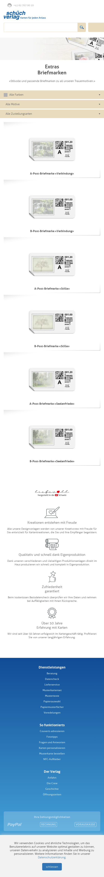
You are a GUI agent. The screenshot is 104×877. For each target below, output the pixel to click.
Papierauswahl (52, 701)
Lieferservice (52, 684)
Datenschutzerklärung (52, 857)
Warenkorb (96, 5)
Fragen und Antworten (52, 742)
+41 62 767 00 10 (20, 5)
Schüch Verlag (25, 15)
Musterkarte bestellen (52, 753)
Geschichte (52, 788)
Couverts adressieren (52, 731)
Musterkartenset (52, 690)
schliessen (52, 866)
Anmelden (88, 5)
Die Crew (52, 783)
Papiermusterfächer (52, 707)
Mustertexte (52, 695)
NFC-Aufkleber (52, 759)
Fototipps (52, 736)
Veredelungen (52, 712)
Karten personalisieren (52, 748)
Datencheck (52, 679)
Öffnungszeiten (52, 794)
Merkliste (80, 5)
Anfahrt (52, 777)
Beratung (52, 673)
